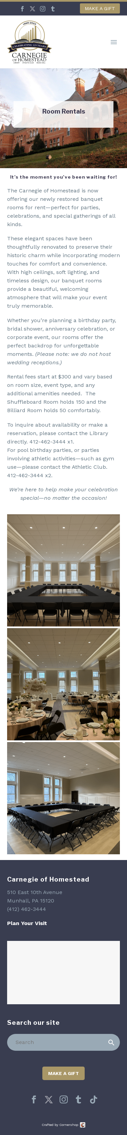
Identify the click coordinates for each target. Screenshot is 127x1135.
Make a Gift (100, 8)
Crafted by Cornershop (60, 1125)
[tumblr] (79, 1100)
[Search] (63, 1042)
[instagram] (64, 1100)
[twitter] (49, 1100)
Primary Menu (114, 42)
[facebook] (34, 1100)
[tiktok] (93, 1100)
